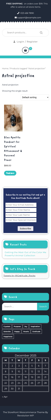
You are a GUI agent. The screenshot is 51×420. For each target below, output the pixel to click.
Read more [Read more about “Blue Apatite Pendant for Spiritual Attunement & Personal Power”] (10, 173)
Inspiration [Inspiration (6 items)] (35, 326)
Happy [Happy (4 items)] (17, 331)
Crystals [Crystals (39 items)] (7, 326)
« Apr (4, 396)
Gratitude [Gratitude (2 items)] (36, 331)
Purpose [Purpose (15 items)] (17, 326)
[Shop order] (35, 97)
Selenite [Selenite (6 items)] (7, 331)
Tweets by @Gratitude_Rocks (19, 275)
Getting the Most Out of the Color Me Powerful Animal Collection (25, 254)
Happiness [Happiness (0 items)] (8, 337)
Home (5, 68)
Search (40, 32)
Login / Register (25, 41)
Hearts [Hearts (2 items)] (26, 331)
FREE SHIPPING (14, 3)
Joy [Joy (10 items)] (25, 326)
